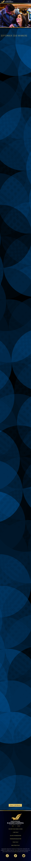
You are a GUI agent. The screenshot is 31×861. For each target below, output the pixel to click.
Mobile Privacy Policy (15, 845)
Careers (18, 826)
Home (13, 826)
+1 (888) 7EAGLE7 (15, 832)
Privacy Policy (15, 842)
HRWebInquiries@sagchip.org (15, 839)
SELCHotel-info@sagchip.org (15, 835)
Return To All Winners (15, 805)
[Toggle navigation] (28, 1)
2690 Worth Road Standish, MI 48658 (15, 829)
